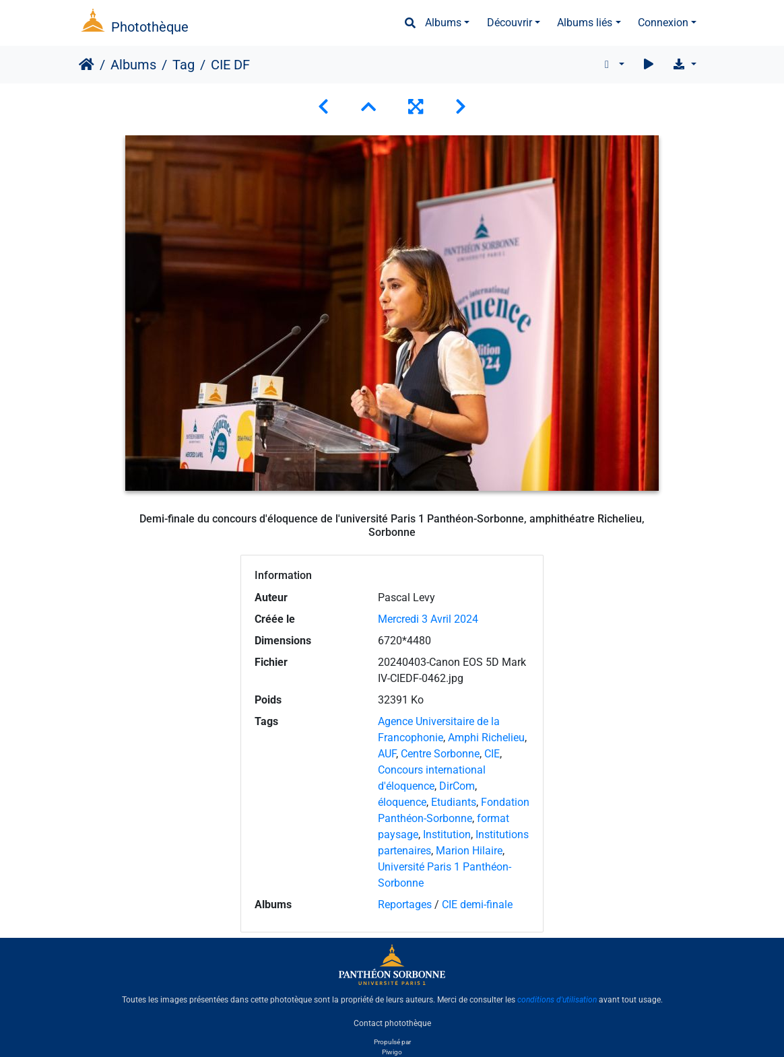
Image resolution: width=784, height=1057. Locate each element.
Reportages (405, 904)
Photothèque (150, 27)
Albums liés (584, 22)
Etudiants (453, 802)
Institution (447, 834)
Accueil (86, 65)
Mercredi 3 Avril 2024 (428, 619)
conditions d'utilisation (557, 999)
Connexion (663, 22)
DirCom (457, 786)
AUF (387, 753)
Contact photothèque (392, 1022)
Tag (183, 65)
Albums (443, 22)
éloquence (402, 802)
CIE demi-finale (477, 904)
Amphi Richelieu (486, 737)
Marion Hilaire (469, 850)
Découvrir (509, 22)
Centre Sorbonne (440, 753)
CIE (492, 753)
